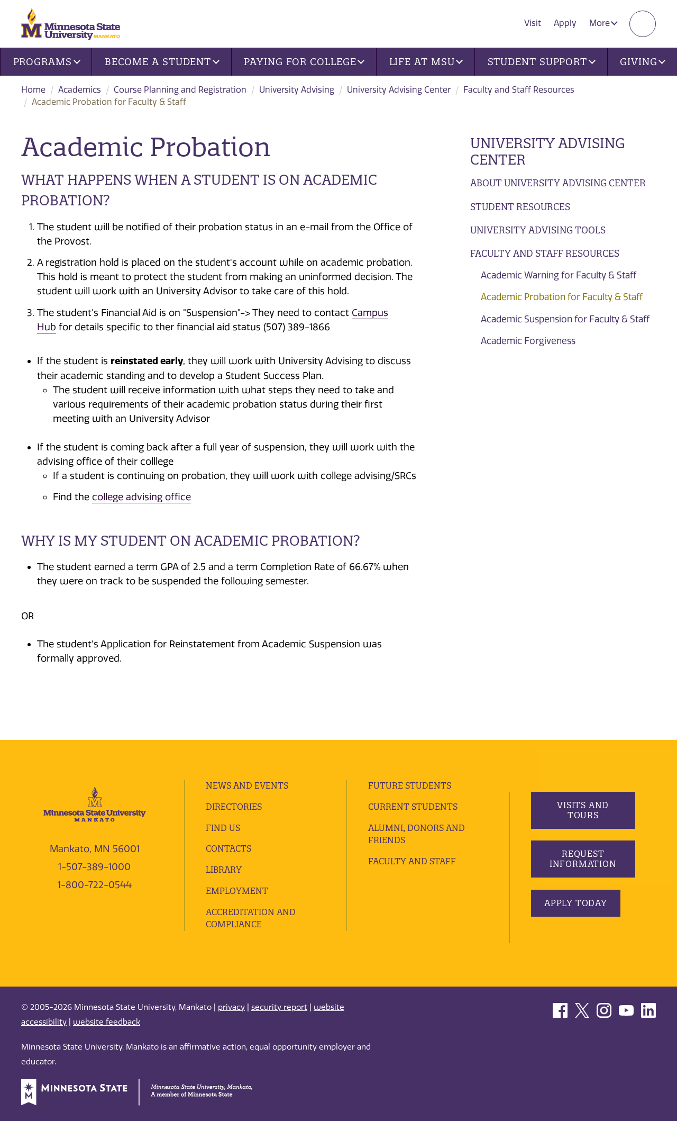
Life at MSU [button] (426, 62)
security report (279, 1007)
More (603, 23)
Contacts (228, 848)
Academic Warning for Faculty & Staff (558, 275)
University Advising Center (399, 90)
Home (33, 90)
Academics (79, 90)
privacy (231, 1007)
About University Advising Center (558, 182)
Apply (565, 23)
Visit (532, 23)
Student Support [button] (542, 62)
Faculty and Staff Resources (518, 90)
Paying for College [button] (304, 62)
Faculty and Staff (412, 861)
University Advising (296, 90)
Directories (234, 806)
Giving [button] (642, 62)
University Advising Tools (538, 230)
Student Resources (520, 206)
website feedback (106, 1022)
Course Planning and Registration (180, 90)
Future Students (409, 785)
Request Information (582, 858)
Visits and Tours (583, 810)
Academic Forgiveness (528, 341)
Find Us (223, 827)
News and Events (247, 785)
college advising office (141, 497)
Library (224, 869)
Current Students (413, 806)
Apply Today (575, 903)
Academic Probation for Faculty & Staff (562, 297)
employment (237, 890)
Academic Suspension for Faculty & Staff (565, 319)
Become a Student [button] (162, 62)
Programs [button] (46, 62)
